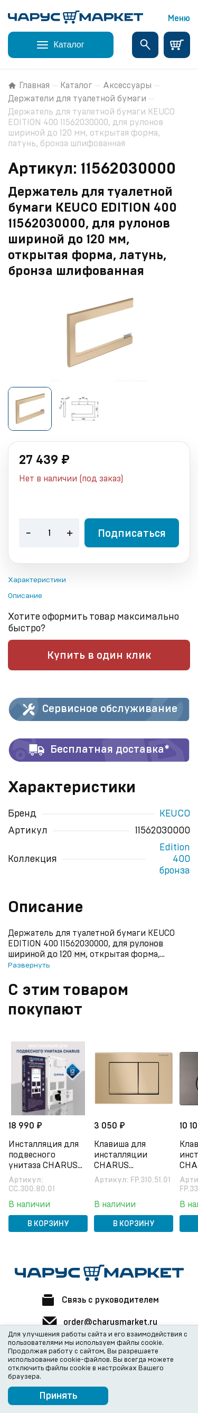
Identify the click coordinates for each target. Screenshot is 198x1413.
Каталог (76, 85)
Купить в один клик (99, 655)
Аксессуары (127, 85)
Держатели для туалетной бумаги (77, 98)
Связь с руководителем (99, 1300)
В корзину (48, 1224)
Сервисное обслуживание (99, 709)
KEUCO (174, 814)
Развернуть (29, 965)
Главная (29, 85)
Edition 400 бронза (174, 859)
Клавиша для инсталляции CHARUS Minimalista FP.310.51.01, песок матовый (128, 1155)
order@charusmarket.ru (99, 1322)
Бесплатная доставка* (99, 750)
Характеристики (37, 580)
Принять (58, 1396)
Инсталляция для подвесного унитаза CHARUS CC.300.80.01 (43, 1155)
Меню (179, 18)
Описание (25, 596)
